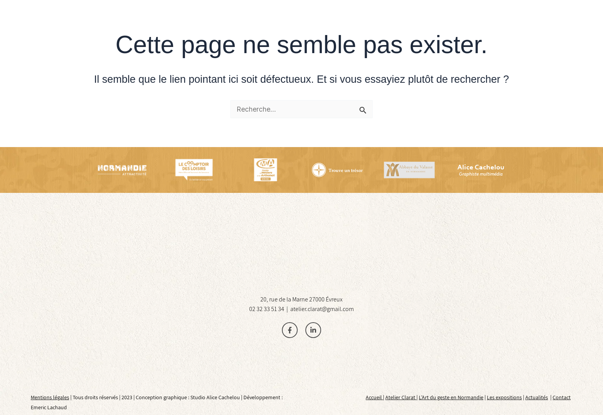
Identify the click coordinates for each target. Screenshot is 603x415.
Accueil (374, 397)
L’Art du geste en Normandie (451, 397)
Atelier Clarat (400, 397)
